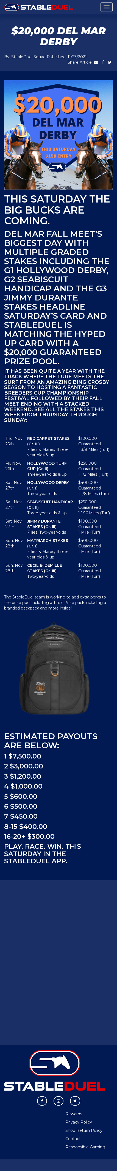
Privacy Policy (78, 1122)
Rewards (73, 1113)
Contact (73, 1138)
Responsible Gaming (85, 1147)
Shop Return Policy (83, 1130)
